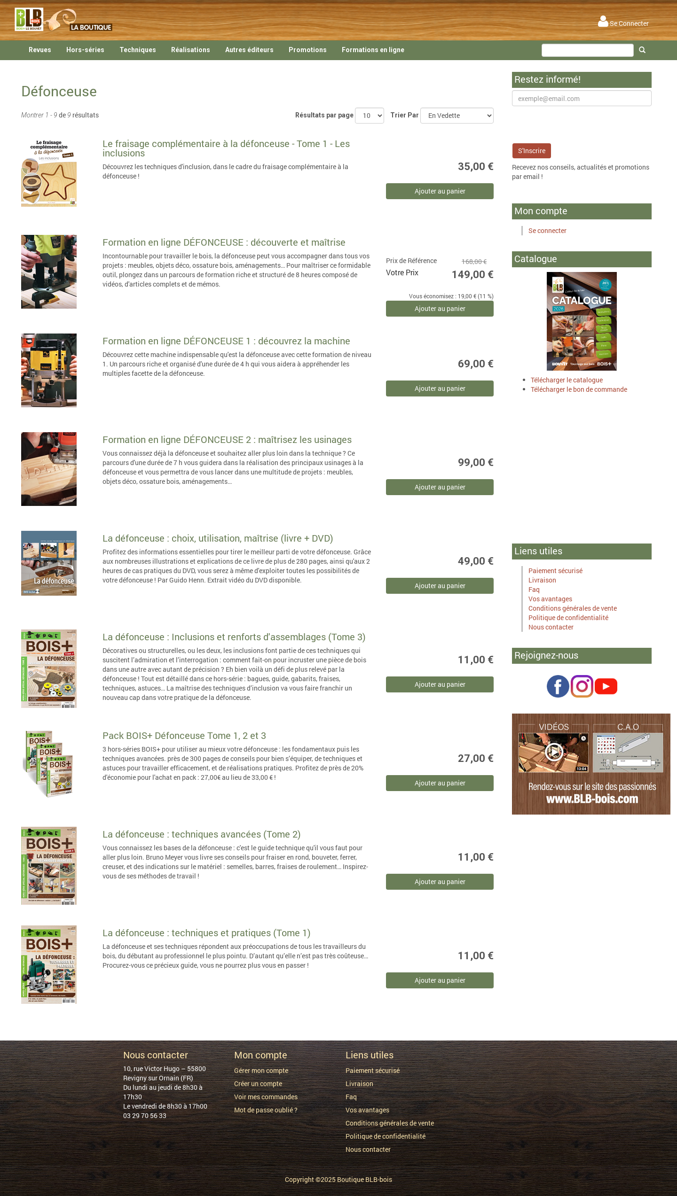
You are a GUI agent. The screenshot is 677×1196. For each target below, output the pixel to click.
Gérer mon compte (261, 1070)
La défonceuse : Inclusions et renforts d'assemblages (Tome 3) (234, 636)
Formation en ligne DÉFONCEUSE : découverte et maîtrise (224, 242)
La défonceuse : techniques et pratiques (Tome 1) (206, 932)
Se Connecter (623, 23)
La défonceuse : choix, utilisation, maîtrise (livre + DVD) (217, 538)
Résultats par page (324, 115)
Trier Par (404, 115)
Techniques (137, 50)
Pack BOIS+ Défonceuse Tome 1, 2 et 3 (184, 735)
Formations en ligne (373, 50)
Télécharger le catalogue (567, 379)
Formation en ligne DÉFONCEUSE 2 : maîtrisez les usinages (227, 439)
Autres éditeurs (249, 50)
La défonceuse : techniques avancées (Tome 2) (201, 834)
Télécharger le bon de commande (579, 389)
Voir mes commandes (266, 1096)
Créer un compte (258, 1083)
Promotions (308, 50)
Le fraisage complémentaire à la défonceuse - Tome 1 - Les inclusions (226, 148)
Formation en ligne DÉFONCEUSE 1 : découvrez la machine (226, 340)
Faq (534, 589)
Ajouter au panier (440, 190)
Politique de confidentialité (568, 617)
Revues (40, 50)
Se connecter (547, 230)
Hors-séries (85, 50)
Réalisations (190, 50)
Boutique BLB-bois (364, 1179)
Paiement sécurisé (555, 570)
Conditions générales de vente (572, 608)
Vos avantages (550, 598)
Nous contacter (551, 626)
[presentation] (583, 124)
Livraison (542, 579)
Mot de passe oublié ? (266, 1109)
